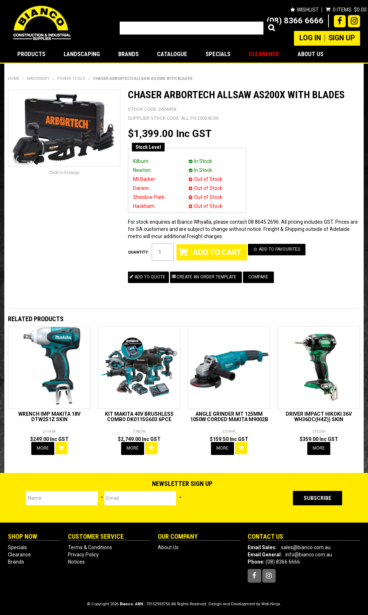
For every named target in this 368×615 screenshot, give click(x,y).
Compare (258, 276)
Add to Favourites (279, 249)
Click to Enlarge (64, 172)
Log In (310, 38)
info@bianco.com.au (308, 554)
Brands (128, 54)
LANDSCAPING (82, 54)
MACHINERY (38, 78)
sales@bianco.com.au (306, 547)
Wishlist (308, 9)
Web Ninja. (271, 604)
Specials (218, 54)
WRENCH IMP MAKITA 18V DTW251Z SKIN (49, 416)
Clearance (264, 54)
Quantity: (138, 252)
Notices (76, 562)
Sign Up (341, 38)
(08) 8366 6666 (295, 20)
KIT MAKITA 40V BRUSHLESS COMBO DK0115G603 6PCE (139, 416)
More (43, 448)
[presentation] (237, 505)
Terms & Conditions (90, 547)
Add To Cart (61, 448)
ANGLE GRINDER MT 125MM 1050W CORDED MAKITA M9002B (229, 416)
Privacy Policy (83, 554)
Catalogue (172, 54)
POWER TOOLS (71, 78)
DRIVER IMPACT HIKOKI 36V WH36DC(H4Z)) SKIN (319, 416)
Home (13, 78)
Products (31, 54)
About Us (310, 54)
